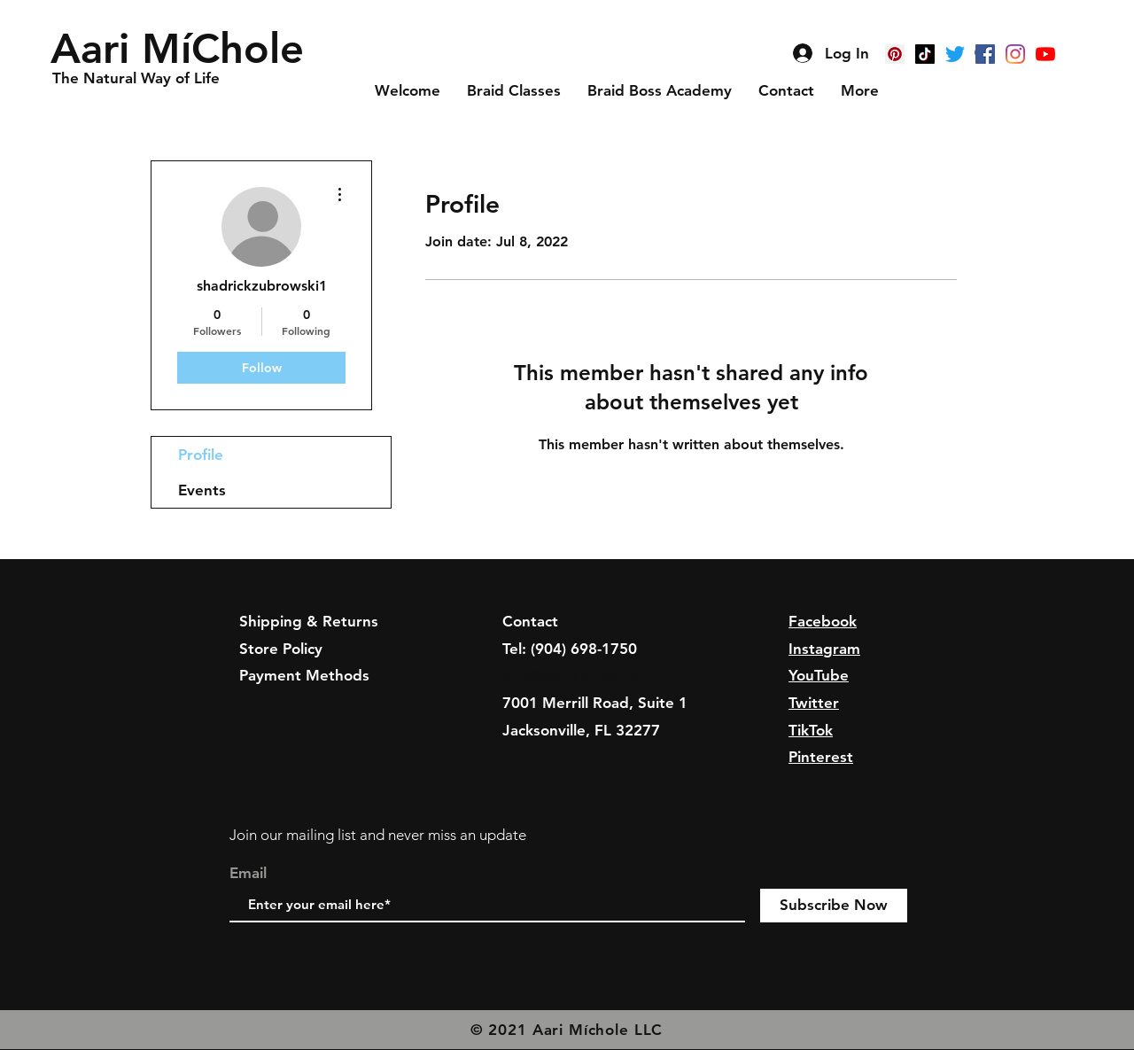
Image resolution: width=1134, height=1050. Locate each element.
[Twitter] (955, 54)
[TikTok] (925, 54)
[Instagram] (1015, 54)
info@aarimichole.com (578, 675)
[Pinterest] (895, 54)
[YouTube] (1045, 54)
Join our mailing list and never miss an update (377, 835)
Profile (200, 454)
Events (202, 490)
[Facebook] (985, 54)
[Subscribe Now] (833, 905)
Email (248, 873)
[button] (182, 48)
